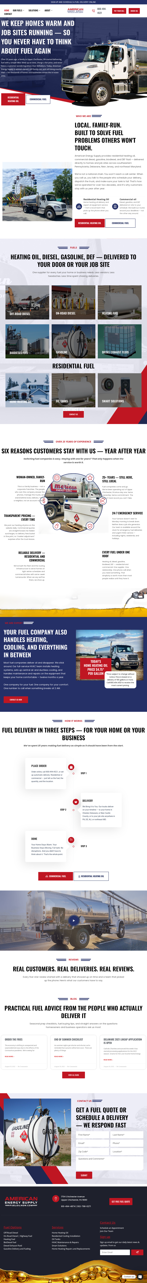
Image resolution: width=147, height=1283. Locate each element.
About (48, 10)
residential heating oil (13, 99)
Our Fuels (18, 10)
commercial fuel (38, 99)
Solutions (34, 10)
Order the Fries (13, 1039)
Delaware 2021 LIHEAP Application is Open (123, 1041)
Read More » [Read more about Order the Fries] (9, 1056)
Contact (8, 13)
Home (6, 10)
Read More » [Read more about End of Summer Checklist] (59, 1056)
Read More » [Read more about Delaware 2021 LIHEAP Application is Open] (108, 1060)
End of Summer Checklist (68, 1039)
